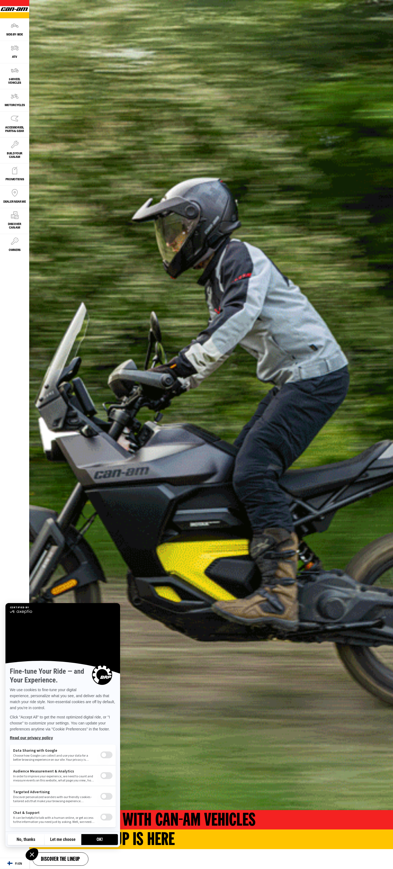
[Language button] (14, 863)
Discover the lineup (60, 859)
